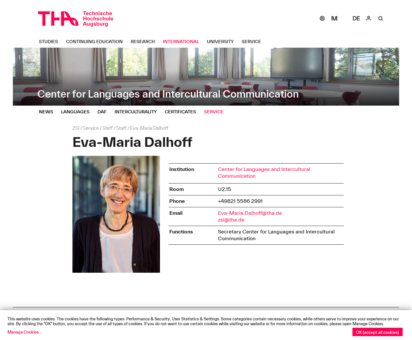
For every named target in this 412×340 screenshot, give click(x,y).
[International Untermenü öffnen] (183, 41)
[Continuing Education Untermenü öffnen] (96, 41)
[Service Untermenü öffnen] (253, 41)
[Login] (368, 18)
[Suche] (381, 18)
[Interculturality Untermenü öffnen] (138, 112)
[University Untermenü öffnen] (222, 41)
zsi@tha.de (231, 219)
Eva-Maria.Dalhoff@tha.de (250, 213)
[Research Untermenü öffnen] (145, 41)
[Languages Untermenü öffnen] (78, 112)
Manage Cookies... (24, 332)
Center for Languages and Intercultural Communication (264, 172)
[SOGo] (322, 18)
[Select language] (356, 18)
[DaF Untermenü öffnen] (104, 112)
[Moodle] (334, 18)
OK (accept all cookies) (377, 332)
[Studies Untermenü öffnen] (50, 41)
